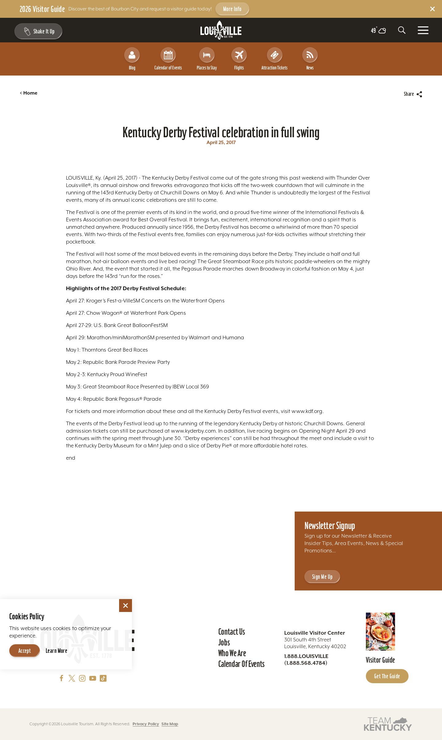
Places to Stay (207, 58)
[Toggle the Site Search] (401, 30)
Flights (239, 58)
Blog (132, 58)
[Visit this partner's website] (388, 723)
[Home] (221, 30)
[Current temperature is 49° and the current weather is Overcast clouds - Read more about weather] (378, 30)
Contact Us (231, 632)
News (310, 58)
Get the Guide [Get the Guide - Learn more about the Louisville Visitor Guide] (387, 676)
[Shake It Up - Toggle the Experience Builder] (37, 31)
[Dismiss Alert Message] (432, 8)
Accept (24, 650)
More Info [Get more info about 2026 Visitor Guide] (232, 9)
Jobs (224, 642)
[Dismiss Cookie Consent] (125, 605)
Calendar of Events (168, 58)
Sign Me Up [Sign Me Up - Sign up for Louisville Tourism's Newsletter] (322, 576)
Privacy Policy (146, 723)
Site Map (169, 723)
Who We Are (232, 653)
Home (28, 93)
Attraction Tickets (275, 58)
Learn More (56, 650)
